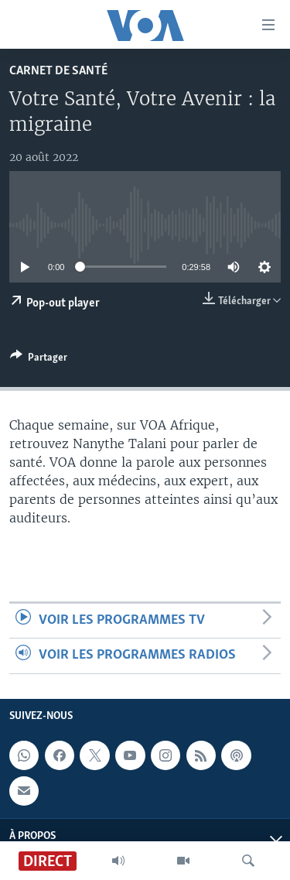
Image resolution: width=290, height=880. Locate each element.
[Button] (38, 360)
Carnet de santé (58, 70)
